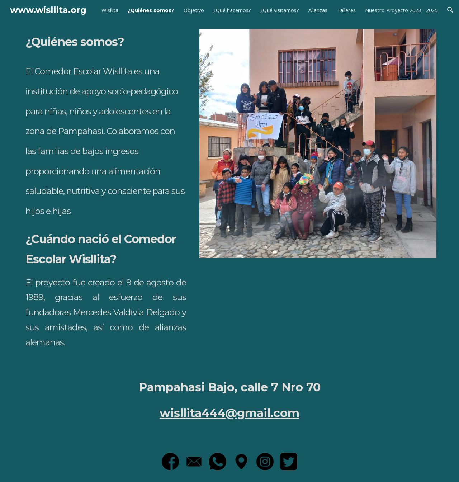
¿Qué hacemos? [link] (232, 10)
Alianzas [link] (317, 10)
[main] (106, 193)
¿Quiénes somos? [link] (151, 10)
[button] (450, 10)
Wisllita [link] (109, 10)
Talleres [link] (346, 10)
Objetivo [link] (194, 10)
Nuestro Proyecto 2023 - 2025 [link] (401, 10)
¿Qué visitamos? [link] (279, 10)
